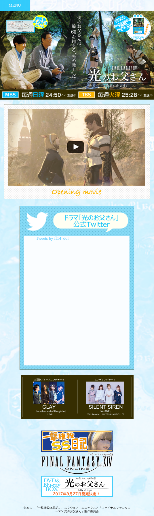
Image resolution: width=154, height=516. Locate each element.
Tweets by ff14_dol (52, 238)
